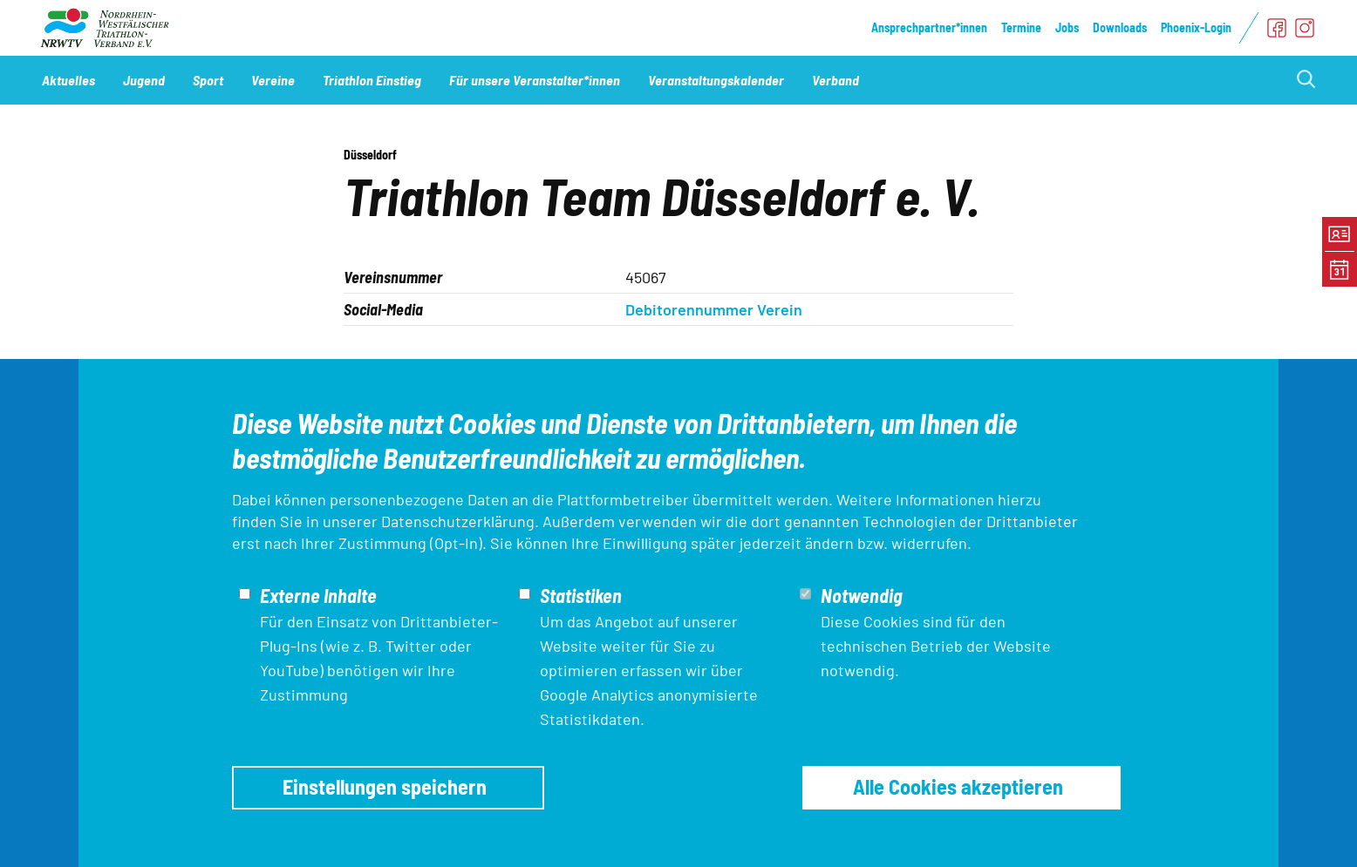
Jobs (1067, 27)
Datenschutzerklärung (458, 521)
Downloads (1120, 27)
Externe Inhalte (318, 595)
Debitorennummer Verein (713, 309)
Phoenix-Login (1196, 27)
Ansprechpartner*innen (929, 27)
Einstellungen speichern (385, 786)
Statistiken (581, 595)
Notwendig (862, 595)
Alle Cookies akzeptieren (958, 786)
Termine (1021, 27)
